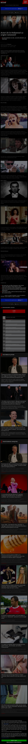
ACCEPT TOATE (14, 740)
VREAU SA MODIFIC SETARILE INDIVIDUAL (14, 742)
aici (24, 727)
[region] (14, 730)
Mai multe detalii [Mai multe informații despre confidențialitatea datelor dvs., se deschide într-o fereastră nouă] (6, 723)
